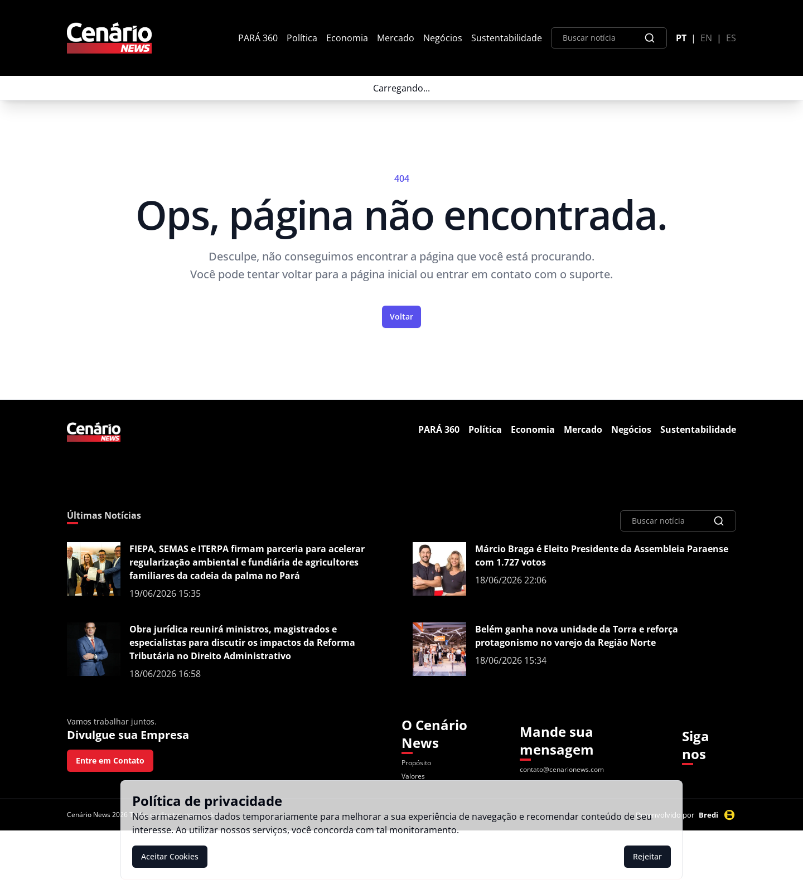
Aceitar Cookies (170, 856)
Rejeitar (647, 856)
